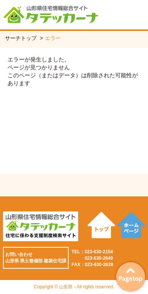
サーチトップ (21, 38)
